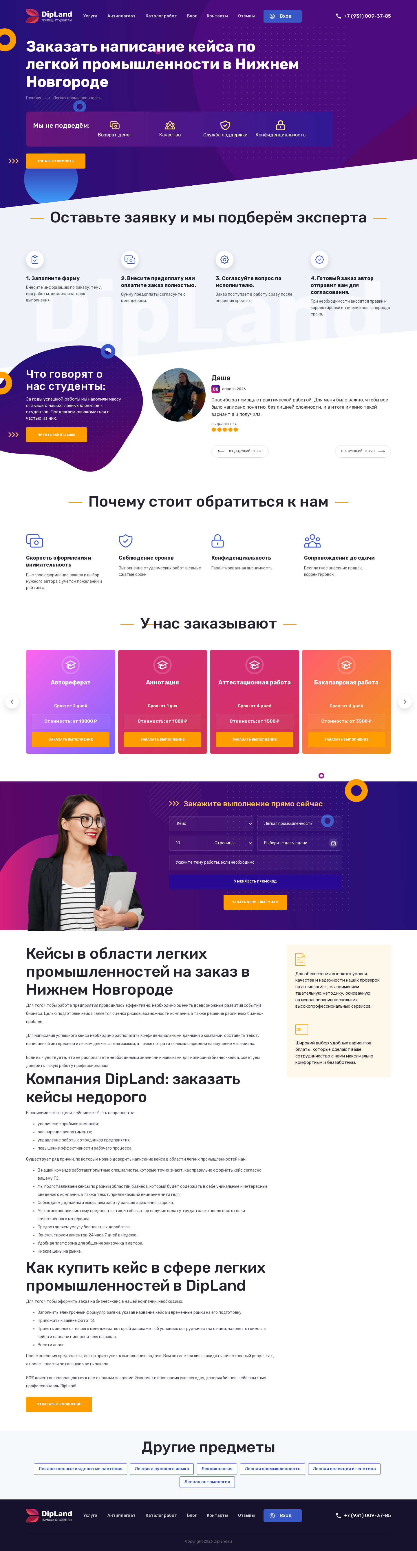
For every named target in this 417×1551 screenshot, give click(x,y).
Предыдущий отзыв (240, 451)
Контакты (217, 16)
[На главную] (49, 16)
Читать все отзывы (56, 435)
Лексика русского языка (162, 1468)
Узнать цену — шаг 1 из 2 (255, 902)
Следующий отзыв (363, 451)
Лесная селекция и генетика (344, 1468)
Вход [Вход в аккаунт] (281, 16)
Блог (192, 16)
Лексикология (217, 1468)
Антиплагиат (121, 16)
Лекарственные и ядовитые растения (80, 1468)
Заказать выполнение (71, 739)
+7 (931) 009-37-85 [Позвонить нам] (363, 16)
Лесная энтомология (207, 1481)
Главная (33, 98)
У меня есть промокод (255, 881)
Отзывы (246, 16)
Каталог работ (161, 16)
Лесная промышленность (273, 1468)
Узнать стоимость (56, 161)
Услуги (90, 16)
